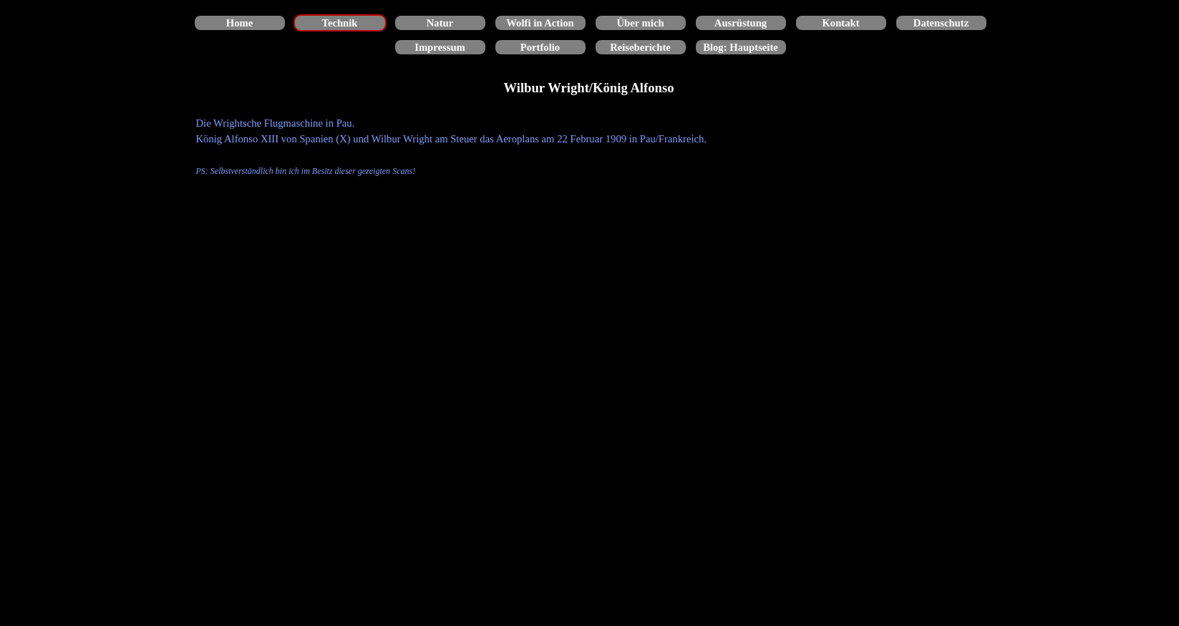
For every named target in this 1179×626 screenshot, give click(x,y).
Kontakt (840, 23)
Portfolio (540, 47)
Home (239, 23)
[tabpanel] (590, 146)
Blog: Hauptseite (740, 47)
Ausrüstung (740, 23)
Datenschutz (941, 23)
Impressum (439, 47)
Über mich (640, 23)
